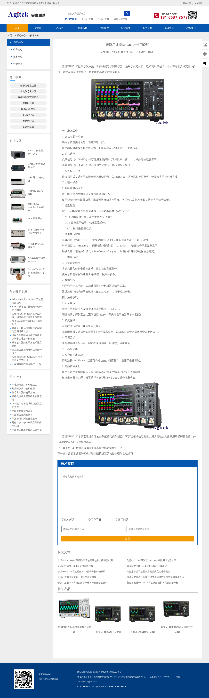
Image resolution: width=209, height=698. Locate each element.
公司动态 (17, 49)
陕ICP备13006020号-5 (111, 672)
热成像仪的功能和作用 (23, 388)
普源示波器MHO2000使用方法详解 (75, 566)
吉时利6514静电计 (36, 179)
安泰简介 (39, 28)
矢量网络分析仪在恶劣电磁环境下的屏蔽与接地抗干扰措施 (27, 315)
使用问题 (122, 519)
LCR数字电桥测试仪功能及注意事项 (27, 405)
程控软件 (104, 28)
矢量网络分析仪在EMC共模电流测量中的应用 (27, 358)
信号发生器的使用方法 (23, 392)
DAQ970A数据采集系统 (36, 165)
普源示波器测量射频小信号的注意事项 (76, 577)
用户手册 (94, 519)
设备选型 (67, 519)
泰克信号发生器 (28, 91)
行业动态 (17, 64)
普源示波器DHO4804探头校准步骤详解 (147, 566)
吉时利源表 (28, 103)
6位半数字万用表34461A (36, 260)
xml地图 (198, 3)
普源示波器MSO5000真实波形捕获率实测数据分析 (152, 582)
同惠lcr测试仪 (120, 19)
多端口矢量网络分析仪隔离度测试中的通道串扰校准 (27, 337)
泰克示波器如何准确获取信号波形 (27, 351)
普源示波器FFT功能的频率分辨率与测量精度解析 (82, 582)
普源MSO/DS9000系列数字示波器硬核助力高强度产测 (85, 560)
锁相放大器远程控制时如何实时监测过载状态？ (27, 330)
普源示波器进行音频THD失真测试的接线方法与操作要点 (155, 577)
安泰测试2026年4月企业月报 (26, 364)
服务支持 (147, 28)
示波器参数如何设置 (22, 410)
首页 (17, 28)
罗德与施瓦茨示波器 (28, 97)
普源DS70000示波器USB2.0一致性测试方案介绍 (151, 560)
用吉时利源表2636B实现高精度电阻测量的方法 (95, 447)
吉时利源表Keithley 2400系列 (36, 207)
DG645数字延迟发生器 (36, 246)
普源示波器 (103, 19)
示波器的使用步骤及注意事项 (27, 429)
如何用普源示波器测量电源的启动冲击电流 (148, 571)
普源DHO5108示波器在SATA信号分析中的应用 (81, 571)
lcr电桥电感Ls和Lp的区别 (25, 384)
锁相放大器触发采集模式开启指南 (27, 344)
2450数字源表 (35, 218)
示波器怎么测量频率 (22, 414)
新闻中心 (169, 28)
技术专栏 (34, 35)
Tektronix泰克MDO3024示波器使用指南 (27, 301)
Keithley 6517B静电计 (35, 192)
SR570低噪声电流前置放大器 (36, 231)
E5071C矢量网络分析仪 (35, 152)
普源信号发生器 (28, 85)
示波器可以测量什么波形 (24, 418)
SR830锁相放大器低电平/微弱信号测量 (27, 308)
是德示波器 (87, 19)
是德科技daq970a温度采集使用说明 (26, 424)
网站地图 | (188, 3)
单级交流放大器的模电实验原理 (27, 398)
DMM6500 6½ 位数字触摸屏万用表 (36, 272)
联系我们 (191, 28)
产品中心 (60, 28)
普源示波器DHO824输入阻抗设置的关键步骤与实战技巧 (100, 453)
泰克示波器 (28, 120)
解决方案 (125, 28)
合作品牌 (82, 28)
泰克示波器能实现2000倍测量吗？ (27, 322)
